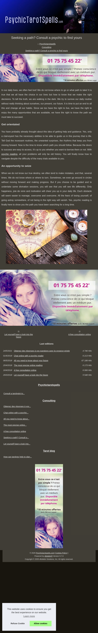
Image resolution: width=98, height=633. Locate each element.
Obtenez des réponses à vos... (17, 406)
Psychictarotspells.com (45, 553)
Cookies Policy (61, 553)
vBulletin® (49, 556)
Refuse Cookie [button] (18, 623)
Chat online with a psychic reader (29, 356)
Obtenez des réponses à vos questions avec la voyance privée (42, 351)
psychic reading (9, 154)
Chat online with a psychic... (16, 413)
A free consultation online (79, 334)
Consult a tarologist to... (14, 393)
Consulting (46, 47)
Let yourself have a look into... (17, 444)
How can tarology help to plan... (18, 457)
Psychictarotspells (47, 44)
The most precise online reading (28, 365)
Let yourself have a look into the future (18, 335)
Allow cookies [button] (40, 623)
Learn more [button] (29, 616)
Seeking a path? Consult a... (16, 437)
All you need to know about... (16, 419)
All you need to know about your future (31, 361)
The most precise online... (15, 425)
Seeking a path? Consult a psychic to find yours (46, 51)
